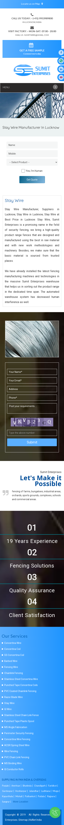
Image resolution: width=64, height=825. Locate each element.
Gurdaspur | (8, 791)
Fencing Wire (11, 667)
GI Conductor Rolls (14, 769)
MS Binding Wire (13, 763)
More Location (20, 801)
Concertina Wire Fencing (17, 739)
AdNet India (35, 819)
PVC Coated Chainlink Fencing (20, 691)
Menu (30, 87)
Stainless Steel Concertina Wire (21, 679)
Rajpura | (52, 796)
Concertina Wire (12, 643)
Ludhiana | (46, 791)
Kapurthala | (8, 796)
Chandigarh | (40, 785)
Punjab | (6, 785)
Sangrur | (7, 801)
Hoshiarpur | (21, 791)
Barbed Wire (10, 661)
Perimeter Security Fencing (18, 733)
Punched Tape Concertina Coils (21, 685)
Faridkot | (53, 785)
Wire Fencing (11, 751)
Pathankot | (31, 796)
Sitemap (23, 819)
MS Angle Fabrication (15, 727)
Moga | (56, 791)
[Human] (23, 170)
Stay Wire (9, 703)
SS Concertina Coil (14, 655)
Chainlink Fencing (13, 673)
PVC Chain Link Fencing (16, 757)
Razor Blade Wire (13, 697)
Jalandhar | (35, 791)
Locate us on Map (32, 3)
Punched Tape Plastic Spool (19, 721)
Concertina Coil (12, 649)
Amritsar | (16, 785)
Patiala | (42, 796)
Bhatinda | (28, 785)
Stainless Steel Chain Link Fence (21, 715)
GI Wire (8, 709)
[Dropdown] (32, 162)
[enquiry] (32, 45)
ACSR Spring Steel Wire (17, 745)
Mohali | (20, 796)
